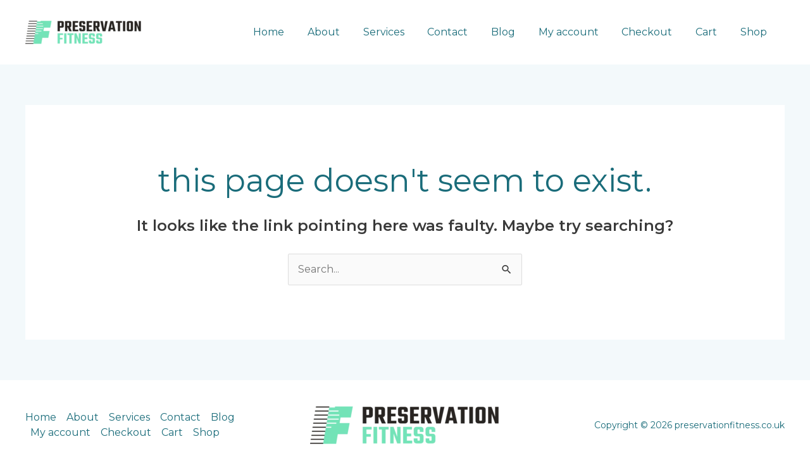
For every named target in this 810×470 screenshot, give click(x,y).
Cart (710, 32)
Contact (464, 32)
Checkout (654, 32)
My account (579, 32)
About (346, 32)
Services (402, 32)
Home (293, 32)
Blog (516, 32)
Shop (755, 32)
